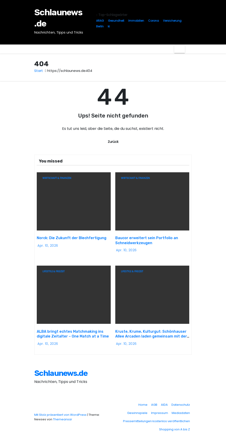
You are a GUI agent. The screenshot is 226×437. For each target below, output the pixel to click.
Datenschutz (180, 402)
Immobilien (136, 21)
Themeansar (62, 417)
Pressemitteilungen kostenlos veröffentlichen (156, 419)
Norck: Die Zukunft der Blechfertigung (71, 237)
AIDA (164, 402)
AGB (154, 402)
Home (142, 402)
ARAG (100, 21)
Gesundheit (116, 21)
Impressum (159, 410)
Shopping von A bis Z (174, 427)
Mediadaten (181, 410)
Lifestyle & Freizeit (53, 270)
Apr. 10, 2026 (47, 244)
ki (109, 26)
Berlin (100, 26)
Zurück (113, 141)
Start (38, 70)
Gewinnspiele (137, 410)
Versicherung (172, 21)
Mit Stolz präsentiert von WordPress (60, 412)
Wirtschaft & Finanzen (56, 178)
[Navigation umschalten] (179, 49)
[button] (188, 49)
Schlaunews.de (60, 371)
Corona (153, 21)
